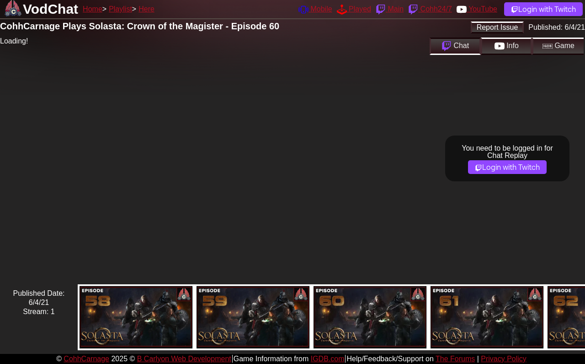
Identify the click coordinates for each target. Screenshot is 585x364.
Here (146, 9)
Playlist (120, 9)
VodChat (50, 8)
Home (92, 9)
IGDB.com (328, 359)
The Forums (455, 359)
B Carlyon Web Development (184, 359)
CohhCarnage (86, 359)
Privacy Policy (503, 359)
